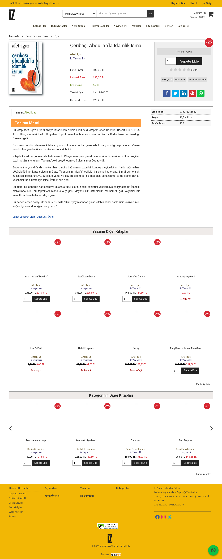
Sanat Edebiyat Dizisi (23, 216)
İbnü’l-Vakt (36, 348)
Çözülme (36, 440)
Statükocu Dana (86, 276)
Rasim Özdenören (36, 449)
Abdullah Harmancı (135, 449)
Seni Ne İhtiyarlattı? (135, 440)
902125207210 (176, 504)
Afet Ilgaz (36, 285)
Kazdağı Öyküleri (186, 276)
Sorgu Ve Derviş (136, 276)
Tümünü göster (203, 384)
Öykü (51, 216)
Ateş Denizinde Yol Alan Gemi (186, 348)
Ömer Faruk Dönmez (186, 449)
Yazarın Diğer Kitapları (111, 231)
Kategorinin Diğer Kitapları (111, 395)
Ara (150, 14)
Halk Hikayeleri (86, 348)
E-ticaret (105, 554)
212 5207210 (160, 504)
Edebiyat (41, 216)
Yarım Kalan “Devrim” (36, 276)
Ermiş (136, 348)
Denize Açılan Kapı (86, 440)
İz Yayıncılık (36, 288)
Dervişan (185, 440)
